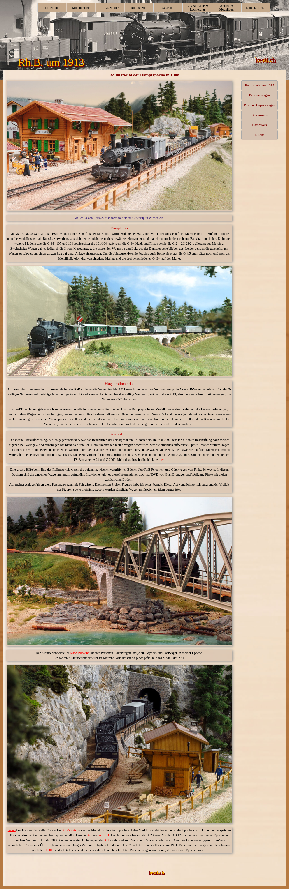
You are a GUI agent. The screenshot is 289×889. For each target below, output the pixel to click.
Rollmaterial (139, 7)
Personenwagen (259, 95)
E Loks (259, 135)
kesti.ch (156, 872)
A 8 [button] (90, 835)
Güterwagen (259, 115)
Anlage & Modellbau (226, 7)
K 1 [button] (106, 840)
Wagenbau (168, 7)
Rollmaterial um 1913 (259, 85)
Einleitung (51, 7)
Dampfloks (259, 125)
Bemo (12, 830)
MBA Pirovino (80, 653)
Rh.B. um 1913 (51, 62)
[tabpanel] (119, 217)
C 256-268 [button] (70, 830)
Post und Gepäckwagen (259, 105)
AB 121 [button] (104, 835)
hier (161, 459)
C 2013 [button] (49, 850)
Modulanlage (80, 7)
